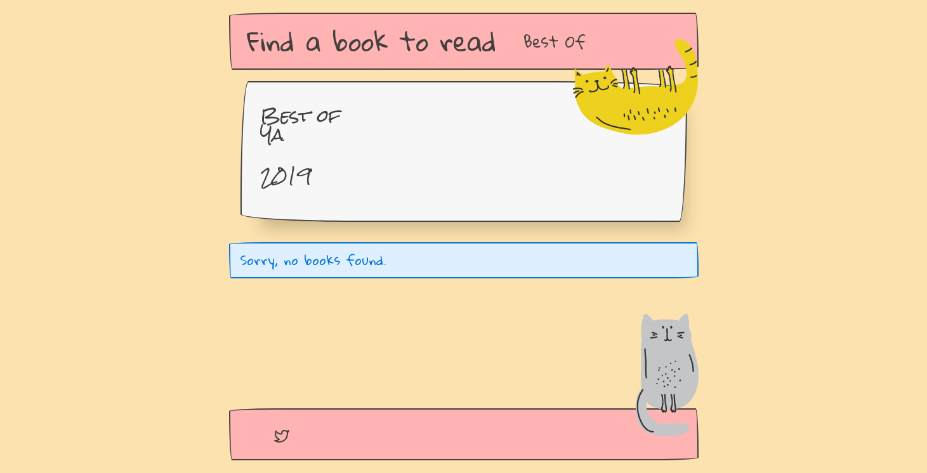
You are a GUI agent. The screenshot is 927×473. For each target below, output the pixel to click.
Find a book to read (371, 41)
